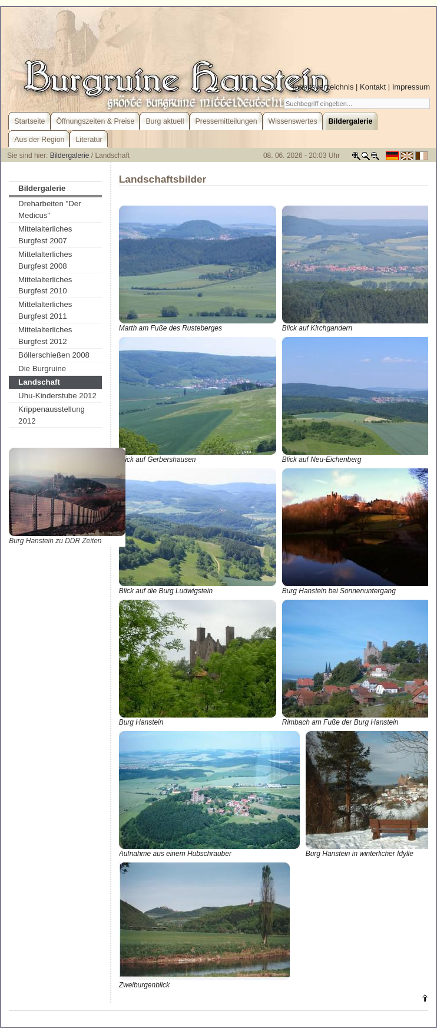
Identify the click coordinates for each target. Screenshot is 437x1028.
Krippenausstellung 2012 (51, 415)
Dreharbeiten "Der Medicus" (49, 209)
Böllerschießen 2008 (54, 355)
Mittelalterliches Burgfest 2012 (45, 335)
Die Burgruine (42, 368)
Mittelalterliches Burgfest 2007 (45, 234)
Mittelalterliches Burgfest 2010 (45, 285)
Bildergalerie (70, 155)
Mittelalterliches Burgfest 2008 (45, 260)
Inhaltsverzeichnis (323, 86)
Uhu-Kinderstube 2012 (57, 395)
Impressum (411, 86)
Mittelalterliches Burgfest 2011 (45, 310)
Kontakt (373, 86)
